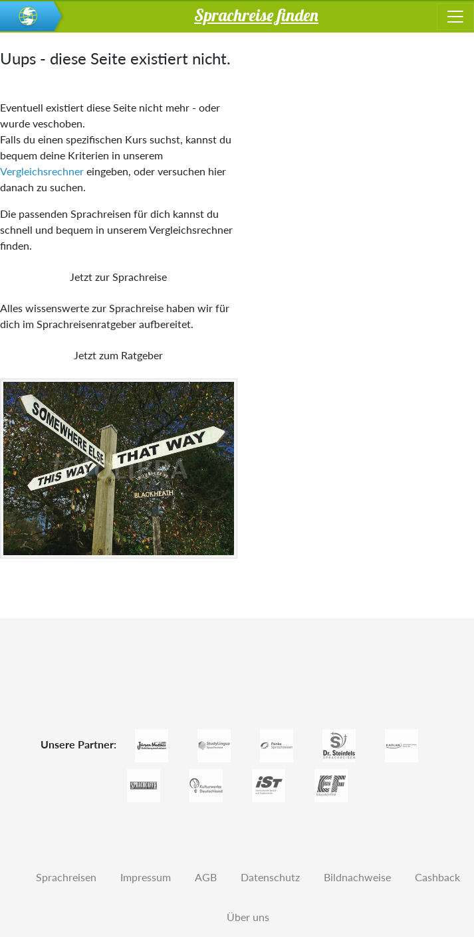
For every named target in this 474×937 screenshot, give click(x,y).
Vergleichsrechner (42, 171)
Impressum (145, 877)
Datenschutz (270, 877)
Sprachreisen (66, 877)
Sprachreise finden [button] (256, 14)
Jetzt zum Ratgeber (118, 355)
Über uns (248, 916)
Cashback (437, 877)
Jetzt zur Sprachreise (118, 276)
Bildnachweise (357, 877)
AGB (206, 877)
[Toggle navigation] (455, 16)
